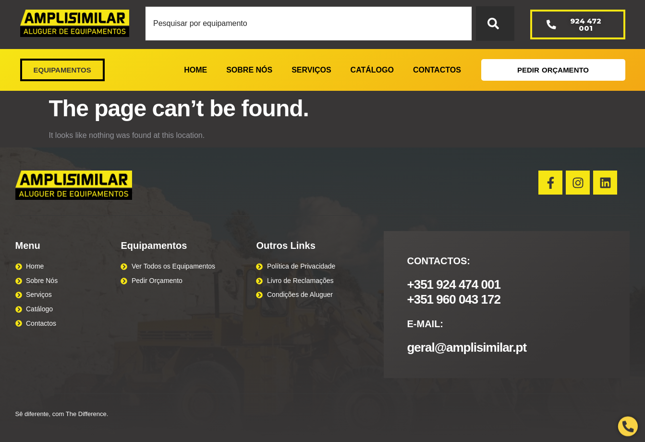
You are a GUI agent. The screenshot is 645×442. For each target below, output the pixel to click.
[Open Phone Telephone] (628, 426)
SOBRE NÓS (249, 70)
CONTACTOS (437, 70)
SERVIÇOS (311, 70)
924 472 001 (574, 24)
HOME (195, 70)
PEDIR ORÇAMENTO (553, 70)
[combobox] (308, 23)
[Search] (495, 23)
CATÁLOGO (372, 70)
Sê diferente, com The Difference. (62, 413)
